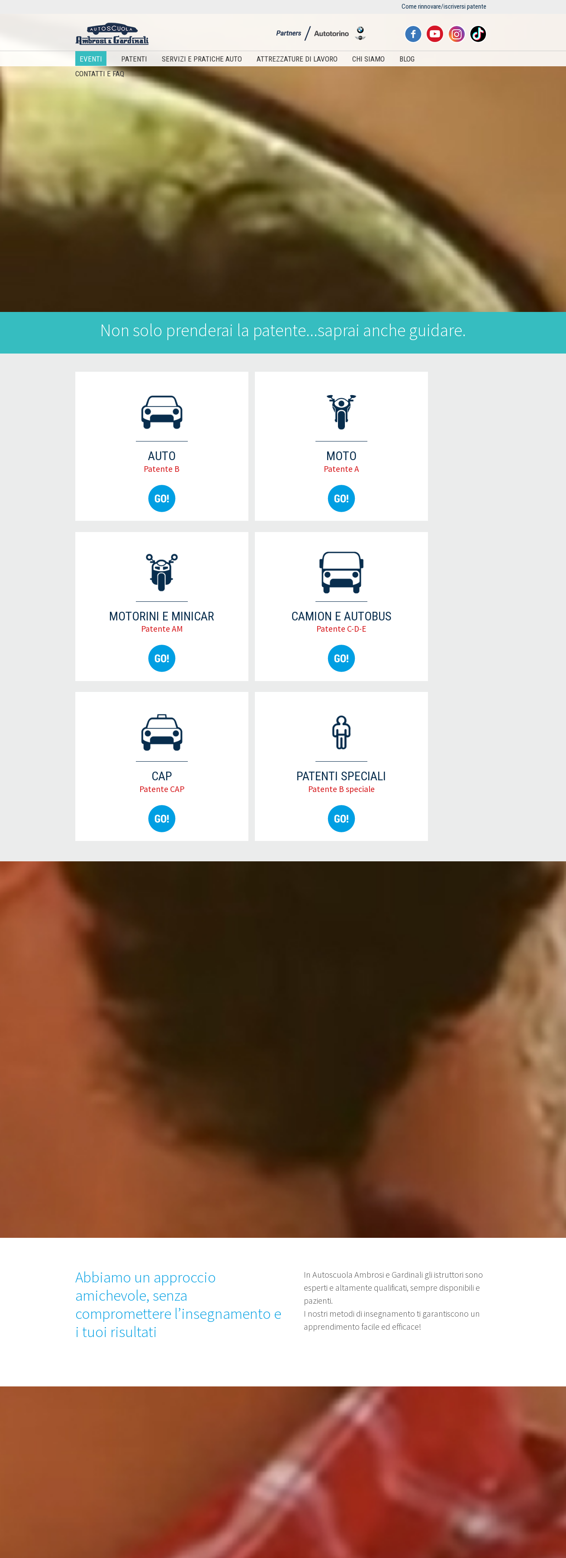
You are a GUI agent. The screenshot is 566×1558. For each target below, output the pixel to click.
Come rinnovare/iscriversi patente (444, 6)
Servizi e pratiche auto (202, 59)
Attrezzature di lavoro (297, 59)
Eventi (91, 59)
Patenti (134, 59)
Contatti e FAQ (99, 73)
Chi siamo (368, 59)
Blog (407, 59)
